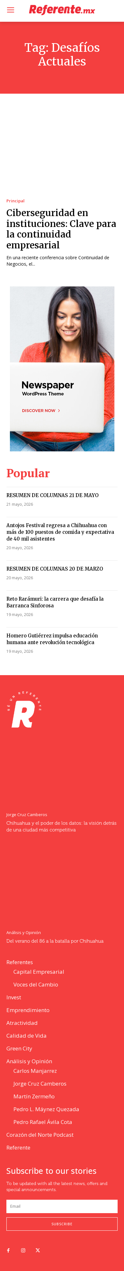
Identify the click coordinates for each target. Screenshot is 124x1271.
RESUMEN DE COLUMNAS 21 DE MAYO (52, 495)
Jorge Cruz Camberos (26, 815)
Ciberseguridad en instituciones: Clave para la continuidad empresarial (61, 229)
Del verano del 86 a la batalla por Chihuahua (55, 941)
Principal (15, 201)
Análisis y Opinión (23, 933)
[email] (62, 1206)
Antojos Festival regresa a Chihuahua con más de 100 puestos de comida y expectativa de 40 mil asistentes (60, 532)
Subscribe (62, 1223)
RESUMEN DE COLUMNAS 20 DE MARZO (54, 569)
